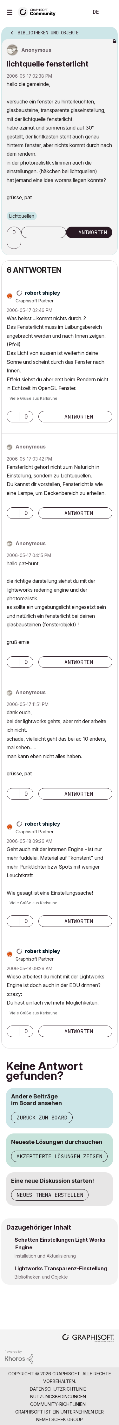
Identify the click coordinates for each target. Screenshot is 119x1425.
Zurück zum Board (42, 1117)
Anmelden (108, 12)
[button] (15, 243)
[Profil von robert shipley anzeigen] (42, 293)
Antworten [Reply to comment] (78, 416)
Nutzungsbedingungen (58, 1396)
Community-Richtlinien (58, 1404)
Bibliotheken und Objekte (41, 1277)
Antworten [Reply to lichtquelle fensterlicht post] (92, 232)
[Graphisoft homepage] (88, 1338)
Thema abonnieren (43, 232)
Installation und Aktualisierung (45, 1256)
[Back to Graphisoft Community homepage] (38, 11)
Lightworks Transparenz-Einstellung (61, 1268)
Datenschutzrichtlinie (58, 1389)
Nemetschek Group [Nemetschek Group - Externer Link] (59, 1419)
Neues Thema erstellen (50, 1195)
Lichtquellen (21, 216)
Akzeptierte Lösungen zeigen (59, 1156)
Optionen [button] (109, 31)
